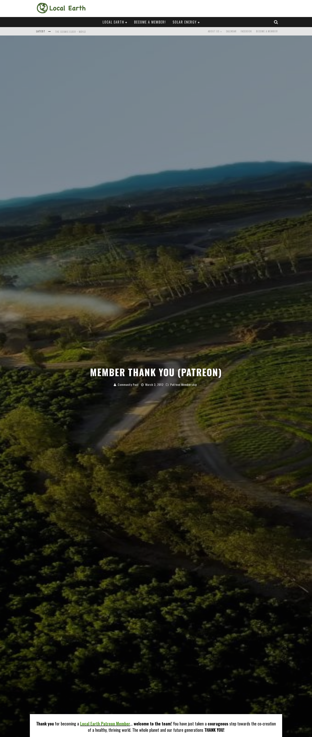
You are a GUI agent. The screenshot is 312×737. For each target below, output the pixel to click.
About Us (213, 31)
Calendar (231, 31)
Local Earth (113, 22)
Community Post (128, 343)
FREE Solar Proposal (64, 722)
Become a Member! (150, 22)
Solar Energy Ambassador (75, 729)
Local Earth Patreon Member (105, 641)
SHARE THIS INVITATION (58, 691)
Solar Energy (185, 22)
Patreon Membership (183, 343)
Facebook (246, 31)
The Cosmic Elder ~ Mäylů (70, 31)
